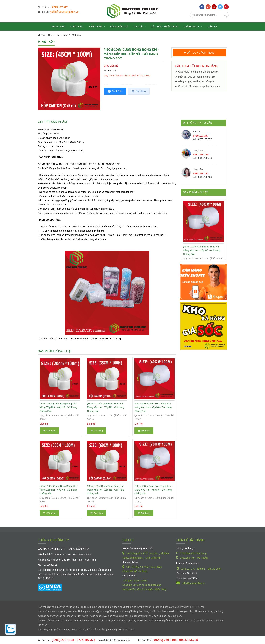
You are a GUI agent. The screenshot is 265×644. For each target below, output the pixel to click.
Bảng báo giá (119, 26)
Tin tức (139, 26)
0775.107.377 (201, 135)
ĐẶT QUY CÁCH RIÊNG (199, 52)
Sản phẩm (97, 26)
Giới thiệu (77, 26)
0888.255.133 (201, 173)
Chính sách (193, 26)
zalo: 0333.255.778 (202, 158)
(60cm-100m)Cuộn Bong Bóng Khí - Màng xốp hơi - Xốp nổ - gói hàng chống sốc (106, 490)
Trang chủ (58, 26)
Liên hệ (212, 26)
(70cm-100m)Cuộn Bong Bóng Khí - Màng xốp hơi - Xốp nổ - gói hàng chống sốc (153, 490)
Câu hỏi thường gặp (165, 26)
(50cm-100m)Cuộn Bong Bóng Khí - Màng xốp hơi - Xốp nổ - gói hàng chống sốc (59, 490)
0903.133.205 (188, 640)
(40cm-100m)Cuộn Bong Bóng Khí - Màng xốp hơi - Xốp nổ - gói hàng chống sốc (153, 407)
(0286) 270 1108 (63, 640)
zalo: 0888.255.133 (202, 177)
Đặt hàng (49, 430)
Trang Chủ (46, 35)
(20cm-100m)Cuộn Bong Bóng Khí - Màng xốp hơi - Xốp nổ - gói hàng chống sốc (59, 407)
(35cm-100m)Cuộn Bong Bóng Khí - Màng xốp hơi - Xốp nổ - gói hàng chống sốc (106, 407)
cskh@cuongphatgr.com (64, 11)
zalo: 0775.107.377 (202, 139)
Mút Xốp (76, 35)
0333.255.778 (201, 154)
